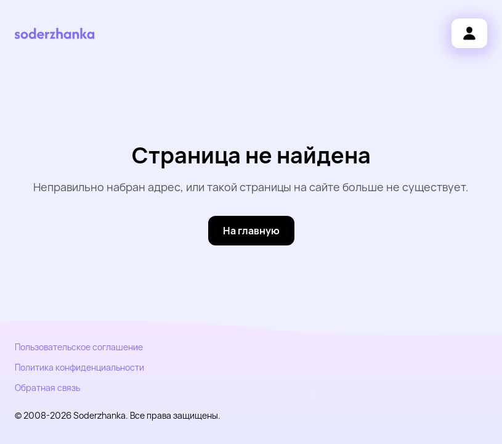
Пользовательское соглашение (79, 347)
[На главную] (251, 230)
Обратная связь (47, 387)
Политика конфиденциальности (79, 367)
